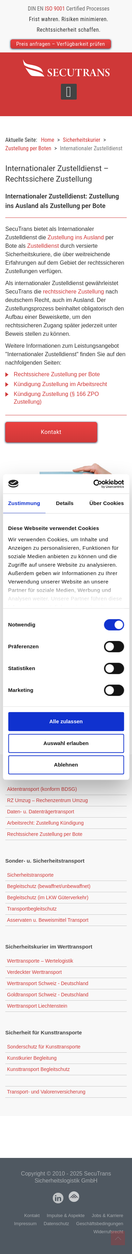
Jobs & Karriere (107, 1215)
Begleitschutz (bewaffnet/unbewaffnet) (48, 886)
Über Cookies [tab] (106, 503)
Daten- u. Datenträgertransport (40, 811)
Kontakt (51, 432)
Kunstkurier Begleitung (32, 1058)
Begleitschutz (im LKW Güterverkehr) (47, 897)
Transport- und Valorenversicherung (46, 1092)
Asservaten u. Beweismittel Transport (47, 920)
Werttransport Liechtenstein (37, 1006)
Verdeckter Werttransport (34, 972)
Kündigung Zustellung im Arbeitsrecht (60, 384)
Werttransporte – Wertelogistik (40, 961)
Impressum (25, 1223)
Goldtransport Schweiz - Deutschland (47, 994)
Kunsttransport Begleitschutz (38, 1069)
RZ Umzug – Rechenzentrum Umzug (47, 800)
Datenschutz (56, 1223)
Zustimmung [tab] (24, 503)
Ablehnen (66, 765)
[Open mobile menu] (69, 92)
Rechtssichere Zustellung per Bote (57, 374)
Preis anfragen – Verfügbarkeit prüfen (60, 44)
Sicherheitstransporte (30, 875)
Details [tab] (65, 503)
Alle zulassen (66, 721)
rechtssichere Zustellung (73, 292)
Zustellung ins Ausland (76, 237)
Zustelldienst (43, 246)
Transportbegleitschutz (32, 909)
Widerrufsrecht (108, 1231)
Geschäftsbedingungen (99, 1223)
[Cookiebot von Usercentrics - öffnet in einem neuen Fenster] (94, 484)
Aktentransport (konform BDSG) (42, 789)
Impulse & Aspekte (66, 1215)
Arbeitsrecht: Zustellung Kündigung (45, 823)
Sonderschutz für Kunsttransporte (44, 1047)
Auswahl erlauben (65, 743)
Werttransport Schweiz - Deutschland (47, 983)
